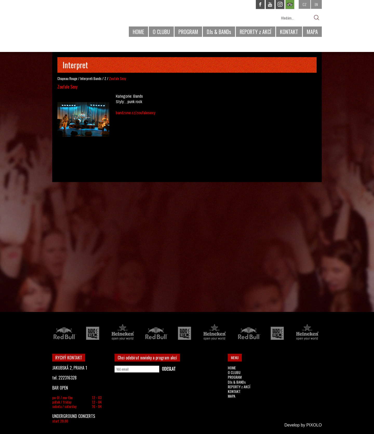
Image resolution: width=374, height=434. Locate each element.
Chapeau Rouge (67, 78)
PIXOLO (314, 425)
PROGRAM (188, 32)
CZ (304, 4)
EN (316, 4)
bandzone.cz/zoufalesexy (136, 113)
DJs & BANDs (219, 32)
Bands (98, 78)
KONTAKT (289, 32)
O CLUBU (161, 32)
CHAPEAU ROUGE (80, 20)
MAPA (312, 32)
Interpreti (86, 78)
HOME (138, 32)
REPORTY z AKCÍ (255, 32)
